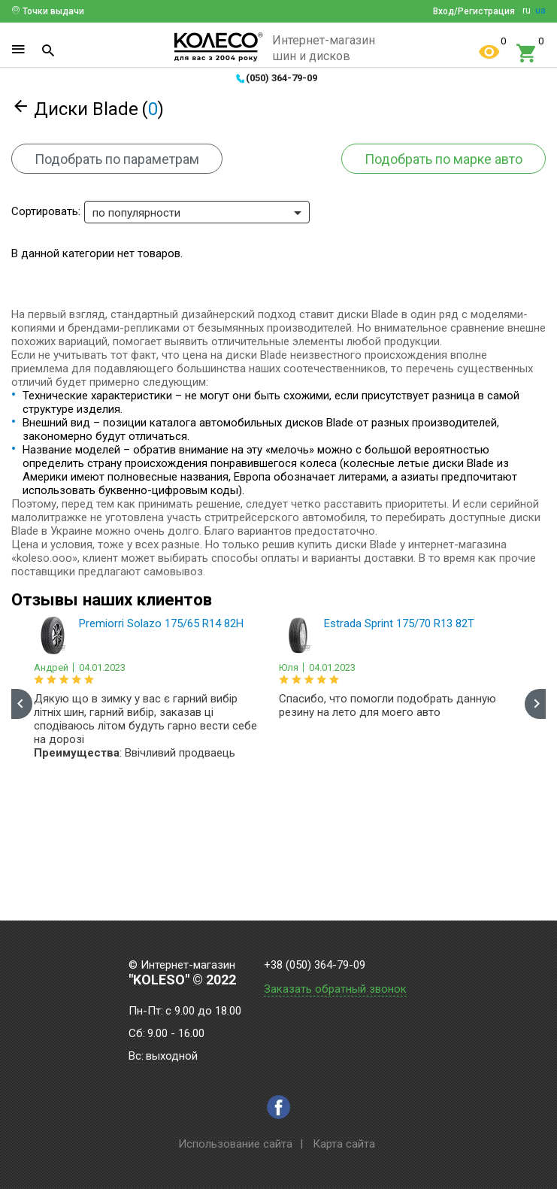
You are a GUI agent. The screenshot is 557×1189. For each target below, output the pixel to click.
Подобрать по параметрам (117, 159)
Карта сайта (344, 1144)
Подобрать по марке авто (443, 159)
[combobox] (197, 212)
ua (540, 10)
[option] (149, 692)
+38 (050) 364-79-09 (314, 965)
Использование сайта (235, 1144)
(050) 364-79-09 (281, 77)
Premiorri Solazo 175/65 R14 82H (161, 623)
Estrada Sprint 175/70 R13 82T (399, 623)
